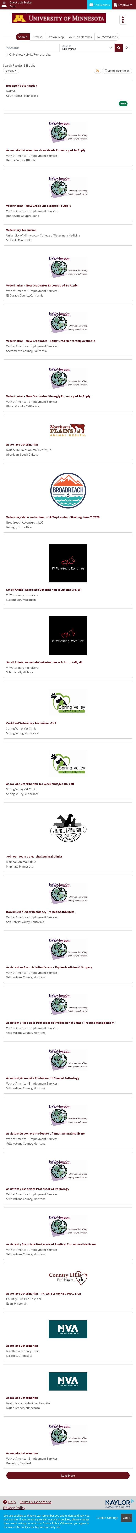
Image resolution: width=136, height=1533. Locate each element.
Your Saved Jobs (107, 37)
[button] (127, 48)
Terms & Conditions (35, 1501)
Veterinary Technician (21, 230)
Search (22, 37)
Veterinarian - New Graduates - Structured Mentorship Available (50, 341)
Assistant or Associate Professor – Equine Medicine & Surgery (49, 967)
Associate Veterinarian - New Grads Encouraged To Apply (45, 150)
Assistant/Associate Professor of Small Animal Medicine (45, 1133)
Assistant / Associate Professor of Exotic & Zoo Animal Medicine (51, 1244)
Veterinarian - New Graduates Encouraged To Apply (42, 285)
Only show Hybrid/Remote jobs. (30, 54)
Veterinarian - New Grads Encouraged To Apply (38, 206)
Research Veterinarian (21, 85)
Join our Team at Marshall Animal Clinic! (34, 856)
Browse (37, 37)
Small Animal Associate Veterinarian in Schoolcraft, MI (44, 662)
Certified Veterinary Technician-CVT (31, 723)
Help (9, 1501)
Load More (68, 1475)
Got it (126, 1517)
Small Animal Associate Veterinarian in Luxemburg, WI (43, 590)
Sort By (10, 70)
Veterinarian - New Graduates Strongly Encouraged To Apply (48, 396)
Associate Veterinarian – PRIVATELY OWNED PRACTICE (43, 1293)
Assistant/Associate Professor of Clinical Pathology (42, 1078)
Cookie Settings (107, 1517)
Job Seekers (100, 4)
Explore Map (55, 37)
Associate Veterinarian (22, 444)
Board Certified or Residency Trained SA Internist (40, 912)
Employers (123, 4)
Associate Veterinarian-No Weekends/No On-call (40, 784)
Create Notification (117, 70)
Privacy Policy (14, 1507)
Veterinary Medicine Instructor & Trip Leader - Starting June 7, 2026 (52, 517)
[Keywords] (32, 48)
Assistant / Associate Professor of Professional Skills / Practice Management (60, 1023)
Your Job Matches (80, 37)
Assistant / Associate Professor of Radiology (37, 1189)
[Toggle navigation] (122, 20)
